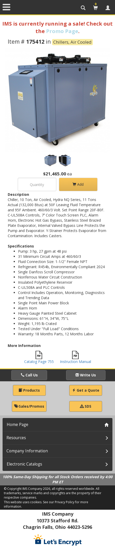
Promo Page (62, 31)
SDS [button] (85, 406)
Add (78, 184)
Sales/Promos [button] (29, 406)
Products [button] (29, 390)
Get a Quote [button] (85, 390)
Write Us (85, 375)
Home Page (17, 424)
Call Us (29, 375)
